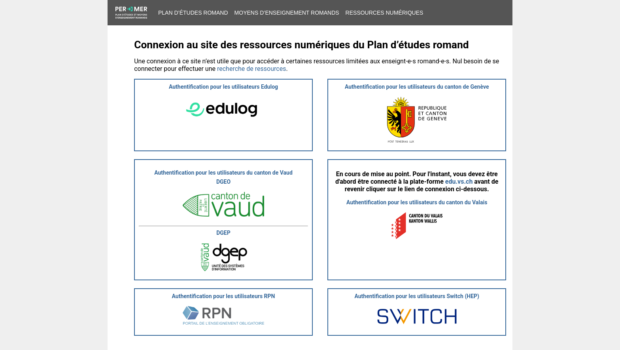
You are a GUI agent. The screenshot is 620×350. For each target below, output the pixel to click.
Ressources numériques (384, 13)
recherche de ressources (251, 68)
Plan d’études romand (193, 13)
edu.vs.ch (459, 181)
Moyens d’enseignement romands (286, 13)
